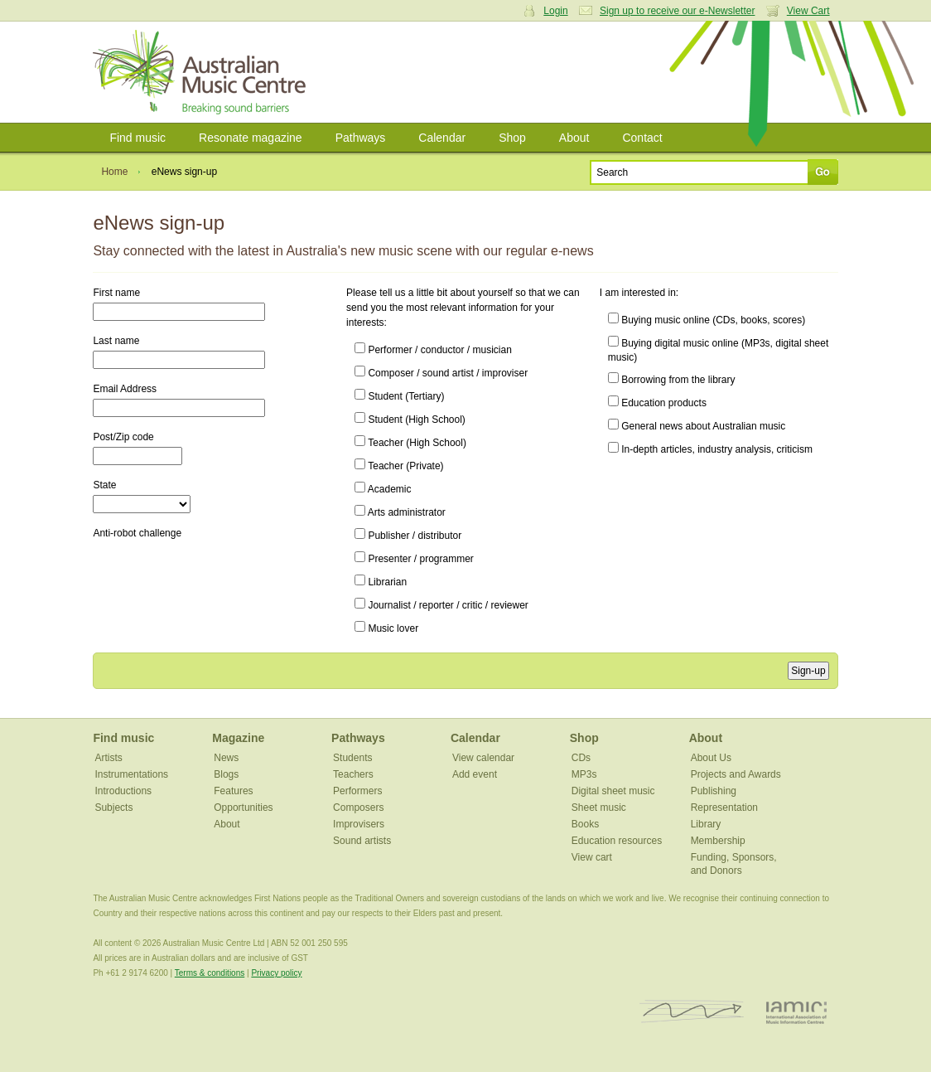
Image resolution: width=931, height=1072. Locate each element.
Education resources (617, 840)
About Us (711, 758)
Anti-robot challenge (137, 533)
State (104, 485)
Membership (718, 840)
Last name (116, 341)
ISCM (692, 1011)
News (226, 758)
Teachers (353, 774)
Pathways (360, 137)
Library (706, 824)
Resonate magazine (250, 137)
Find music (137, 137)
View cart (592, 857)
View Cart (808, 11)
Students (352, 758)
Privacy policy (276, 972)
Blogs (226, 774)
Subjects (113, 807)
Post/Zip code (123, 437)
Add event (474, 774)
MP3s (584, 774)
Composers (358, 807)
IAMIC (796, 1011)
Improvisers (358, 824)
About (574, 137)
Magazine (238, 738)
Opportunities (243, 807)
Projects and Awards (736, 774)
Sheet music (599, 807)
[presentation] (219, 581)
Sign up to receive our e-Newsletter (677, 11)
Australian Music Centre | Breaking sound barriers (202, 72)
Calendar (442, 137)
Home (114, 171)
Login (555, 11)
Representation (724, 807)
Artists (108, 758)
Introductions (123, 791)
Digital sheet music (613, 791)
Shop (512, 137)
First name (116, 292)
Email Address (125, 389)
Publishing (713, 791)
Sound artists (362, 840)
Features (233, 791)
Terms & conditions (209, 972)
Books (585, 824)
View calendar (483, 758)
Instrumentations (131, 774)
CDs (581, 758)
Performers (357, 791)
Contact (642, 137)
